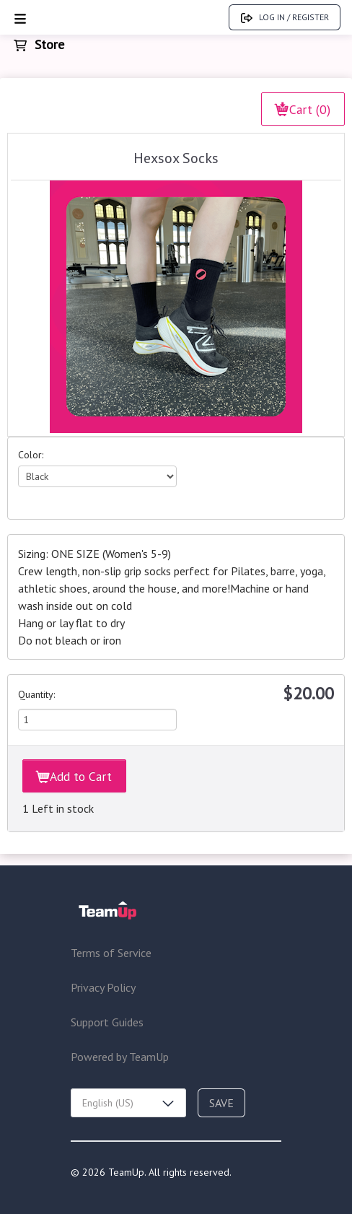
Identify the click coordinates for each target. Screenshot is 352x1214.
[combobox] (128, 1102)
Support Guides (107, 1022)
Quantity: (36, 694)
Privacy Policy (103, 987)
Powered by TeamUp (120, 1056)
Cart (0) (303, 109)
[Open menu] (20, 17)
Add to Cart (74, 776)
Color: (30, 454)
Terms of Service (111, 953)
